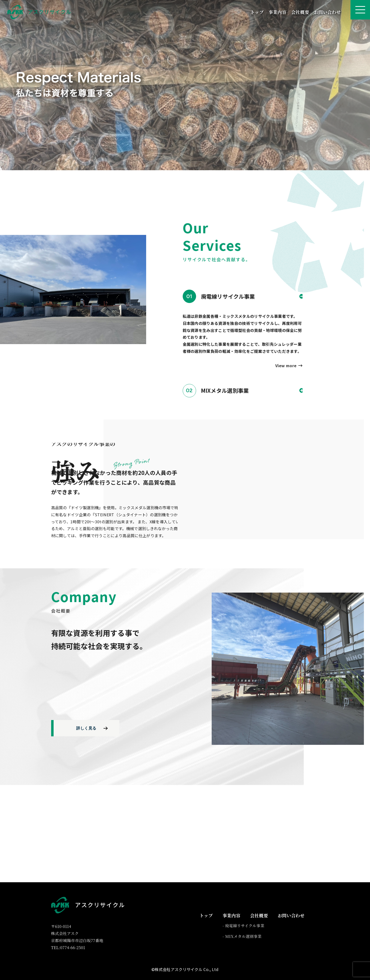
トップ (257, 12)
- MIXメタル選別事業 (241, 936)
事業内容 (277, 12)
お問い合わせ (327, 12)
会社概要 (300, 12)
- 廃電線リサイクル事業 (243, 925)
